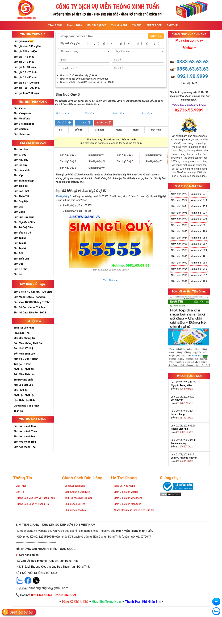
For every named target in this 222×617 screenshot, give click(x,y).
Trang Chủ (55, 25)
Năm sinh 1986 (179, 244)
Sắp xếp (147, 113)
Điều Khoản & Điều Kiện (77, 491)
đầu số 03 (64, 122)
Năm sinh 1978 (179, 219)
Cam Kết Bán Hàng (75, 485)
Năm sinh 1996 (179, 275)
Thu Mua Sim (119, 25)
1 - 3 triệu (83, 122)
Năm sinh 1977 (198, 212)
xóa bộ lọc (104, 122)
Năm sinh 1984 (179, 237)
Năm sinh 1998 (179, 281)
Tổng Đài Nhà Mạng (124, 485)
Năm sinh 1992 (179, 262)
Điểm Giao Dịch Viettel (126, 491)
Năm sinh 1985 (198, 237)
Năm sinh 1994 (179, 268)
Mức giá (118, 113)
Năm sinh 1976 (179, 212)
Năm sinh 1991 (198, 256)
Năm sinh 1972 (179, 200)
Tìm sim (156, 36)
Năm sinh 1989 (198, 250)
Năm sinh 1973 (198, 200)
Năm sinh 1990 (179, 256)
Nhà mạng (62, 113)
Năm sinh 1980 (179, 225)
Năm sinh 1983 (198, 231)
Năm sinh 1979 (198, 219)
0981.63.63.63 (21, 612)
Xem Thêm (109, 280)
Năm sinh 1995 (198, 268)
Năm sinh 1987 (198, 244)
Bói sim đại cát (96, 25)
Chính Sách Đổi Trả (75, 504)
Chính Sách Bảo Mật (76, 510)
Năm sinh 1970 (179, 194)
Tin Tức (136, 25)
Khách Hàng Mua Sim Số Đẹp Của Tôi (134, 510)
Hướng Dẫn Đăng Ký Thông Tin (32, 504)
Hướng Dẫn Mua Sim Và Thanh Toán (35, 498)
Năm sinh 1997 (198, 275)
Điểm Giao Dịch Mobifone (127, 504)
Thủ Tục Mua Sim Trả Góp (79, 498)
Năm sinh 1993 (198, 262)
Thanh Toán (74, 25)
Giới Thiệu (173, 25)
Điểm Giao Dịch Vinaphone (128, 498)
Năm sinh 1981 (198, 225)
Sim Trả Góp (154, 25)
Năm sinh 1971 (198, 194)
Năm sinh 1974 (179, 206)
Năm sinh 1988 (179, 250)
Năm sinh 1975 (198, 206)
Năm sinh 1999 (198, 281)
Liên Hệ (20, 491)
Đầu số (89, 113)
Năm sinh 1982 (179, 231)
